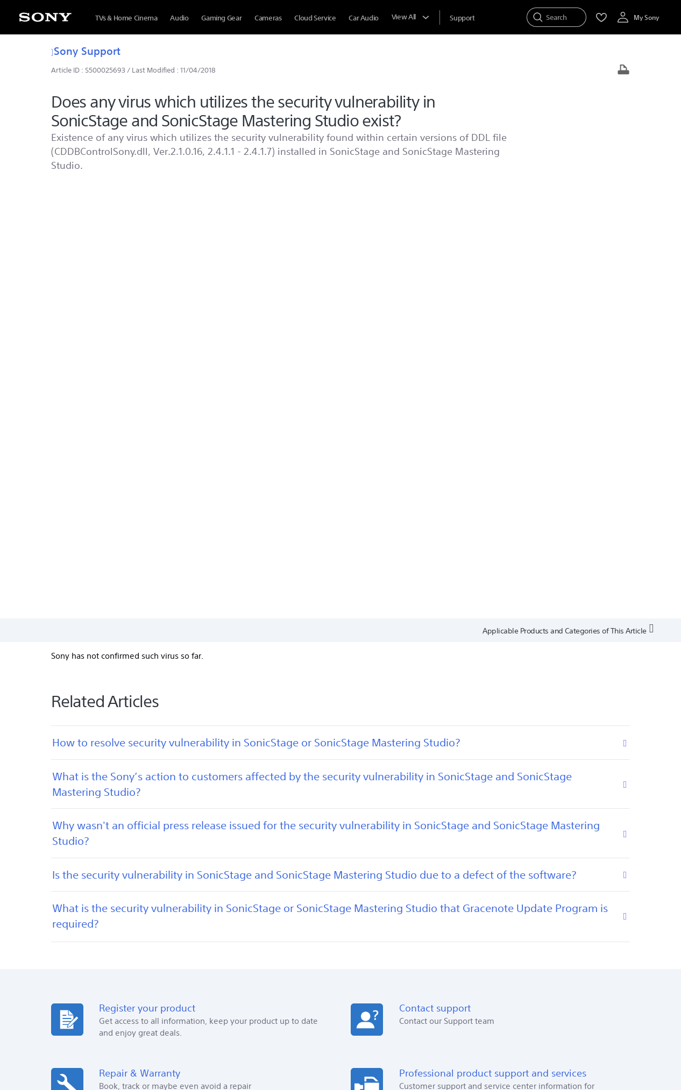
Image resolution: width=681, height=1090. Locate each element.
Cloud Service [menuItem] (315, 18)
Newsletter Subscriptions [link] (530, 862)
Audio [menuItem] (179, 18)
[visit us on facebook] (531, 980)
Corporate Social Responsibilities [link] (367, 953)
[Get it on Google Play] (136, 751)
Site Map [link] (597, 953)
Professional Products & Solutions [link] (519, 953)
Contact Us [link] (507, 877)
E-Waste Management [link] (269, 953)
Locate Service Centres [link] (246, 892)
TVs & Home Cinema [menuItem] (126, 18)
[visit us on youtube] (600, 980)
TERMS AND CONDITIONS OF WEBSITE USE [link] (129, 1031)
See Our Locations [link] (99, 900)
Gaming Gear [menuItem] (221, 18)
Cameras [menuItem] (267, 18)
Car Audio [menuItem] (364, 18)
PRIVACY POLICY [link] (218, 1031)
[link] (83, 982)
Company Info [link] (200, 953)
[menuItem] (462, 18)
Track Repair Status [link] (240, 877)
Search (162, 867)
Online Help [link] (228, 862)
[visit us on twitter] (554, 980)
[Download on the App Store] (209, 751)
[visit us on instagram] (577, 980)
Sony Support (85, 51)
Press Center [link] (370, 862)
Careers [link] (442, 953)
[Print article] (623, 71)
